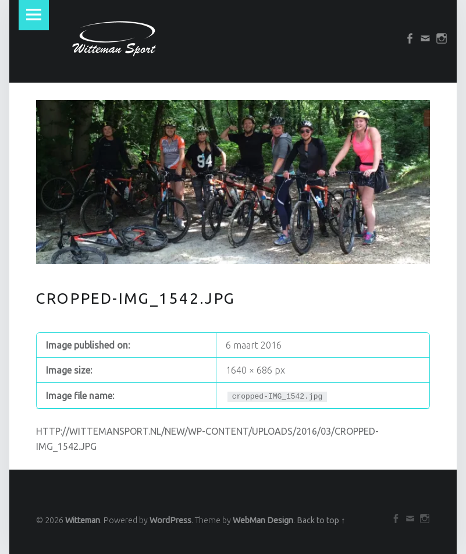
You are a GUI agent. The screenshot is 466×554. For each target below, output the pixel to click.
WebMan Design (263, 520)
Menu (34, 15)
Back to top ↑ (321, 520)
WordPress (170, 520)
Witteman (82, 520)
